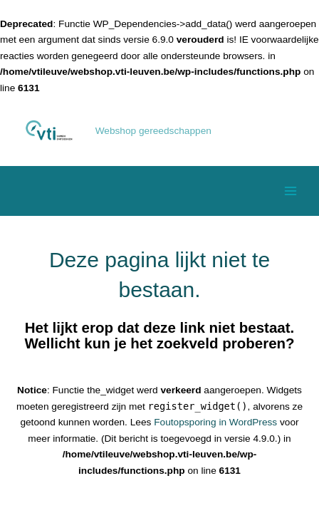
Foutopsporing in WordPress (215, 422)
